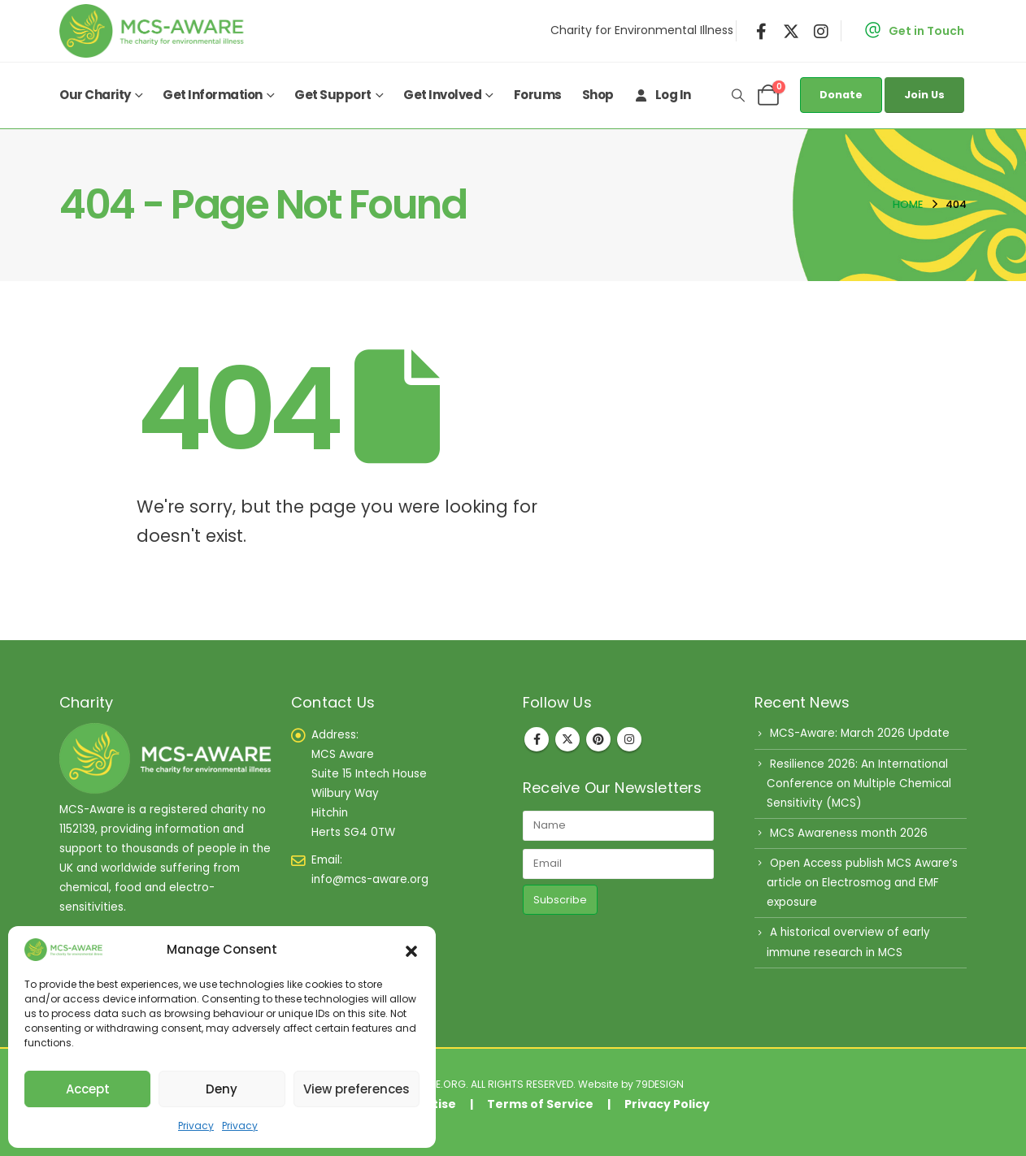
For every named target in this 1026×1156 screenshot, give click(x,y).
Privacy (196, 1125)
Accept (88, 1089)
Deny (221, 1089)
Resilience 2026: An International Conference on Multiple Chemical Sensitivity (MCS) (859, 783)
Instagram (629, 739)
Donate (841, 95)
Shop (598, 94)
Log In (662, 94)
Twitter (567, 739)
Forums (538, 94)
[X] (791, 30)
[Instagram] (821, 30)
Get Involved (442, 94)
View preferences (356, 1089)
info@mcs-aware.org (369, 879)
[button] (411, 950)
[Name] (618, 826)
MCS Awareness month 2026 (849, 833)
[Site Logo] (155, 31)
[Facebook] (761, 30)
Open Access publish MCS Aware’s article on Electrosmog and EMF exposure (862, 882)
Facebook (536, 739)
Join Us (924, 95)
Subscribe (560, 900)
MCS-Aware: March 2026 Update (860, 733)
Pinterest (598, 739)
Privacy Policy (667, 1104)
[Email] (618, 864)
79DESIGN (660, 1084)
